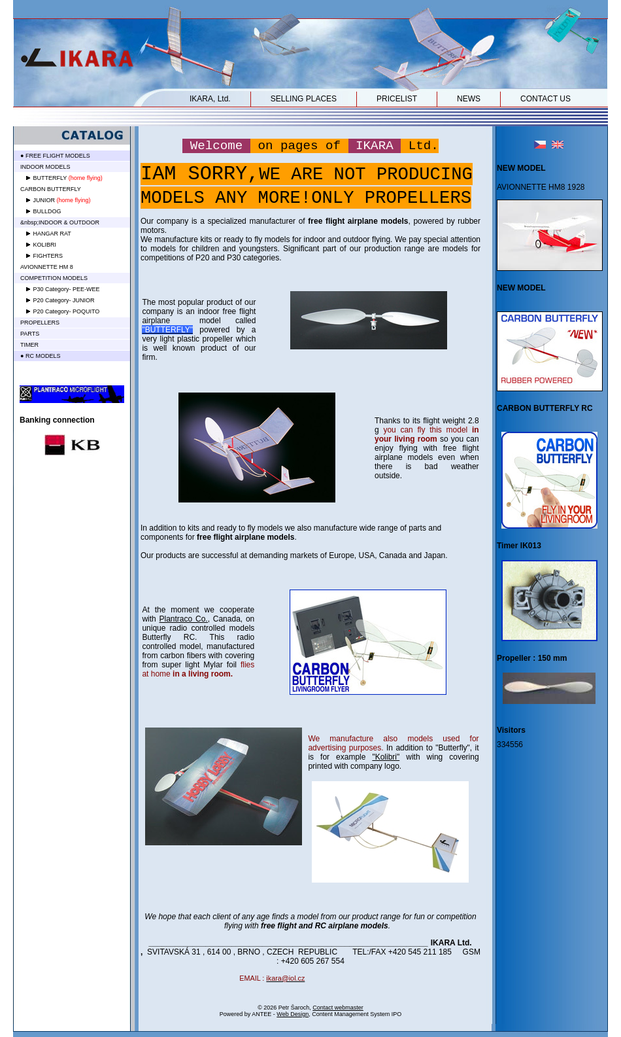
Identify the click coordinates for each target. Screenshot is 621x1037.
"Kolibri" (385, 757)
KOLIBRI (45, 244)
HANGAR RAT (52, 233)
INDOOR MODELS (45, 167)
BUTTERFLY (50, 178)
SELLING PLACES (304, 98)
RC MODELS (43, 356)
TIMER (29, 345)
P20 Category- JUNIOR (64, 300)
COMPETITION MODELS (54, 278)
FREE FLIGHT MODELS (57, 155)
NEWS (468, 98)
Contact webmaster (337, 1007)
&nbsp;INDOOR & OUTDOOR (59, 222)
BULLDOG (47, 211)
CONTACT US (545, 98)
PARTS (29, 333)
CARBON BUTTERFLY (50, 189)
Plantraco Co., (184, 619)
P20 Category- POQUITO (66, 311)
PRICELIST (397, 98)
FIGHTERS (48, 256)
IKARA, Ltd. (210, 98)
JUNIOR (44, 200)
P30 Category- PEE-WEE (66, 289)
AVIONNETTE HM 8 (46, 267)
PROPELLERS (39, 322)
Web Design (293, 1014)
